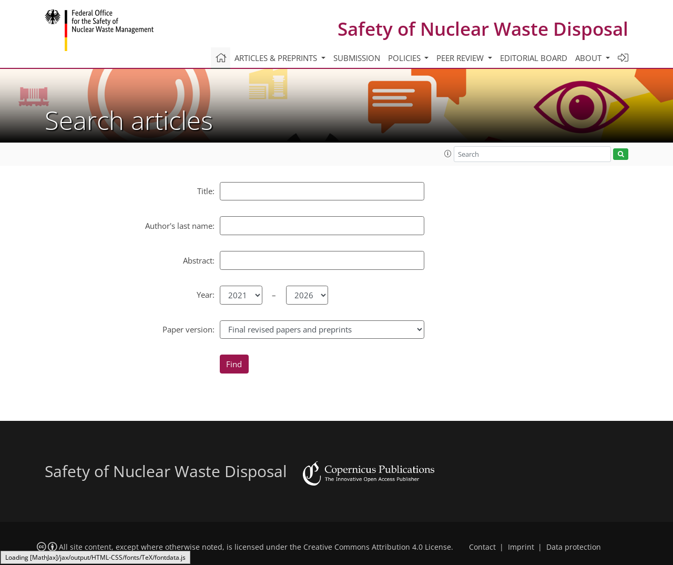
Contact (482, 547)
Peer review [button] (461, 58)
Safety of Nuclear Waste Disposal (483, 28)
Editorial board (533, 58)
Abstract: (199, 260)
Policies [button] (405, 58)
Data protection (573, 547)
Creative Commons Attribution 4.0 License (377, 547)
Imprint (521, 547)
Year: (206, 294)
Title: (206, 191)
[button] (448, 153)
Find (234, 364)
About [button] (589, 58)
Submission (356, 58)
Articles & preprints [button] (276, 58)
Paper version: (188, 329)
